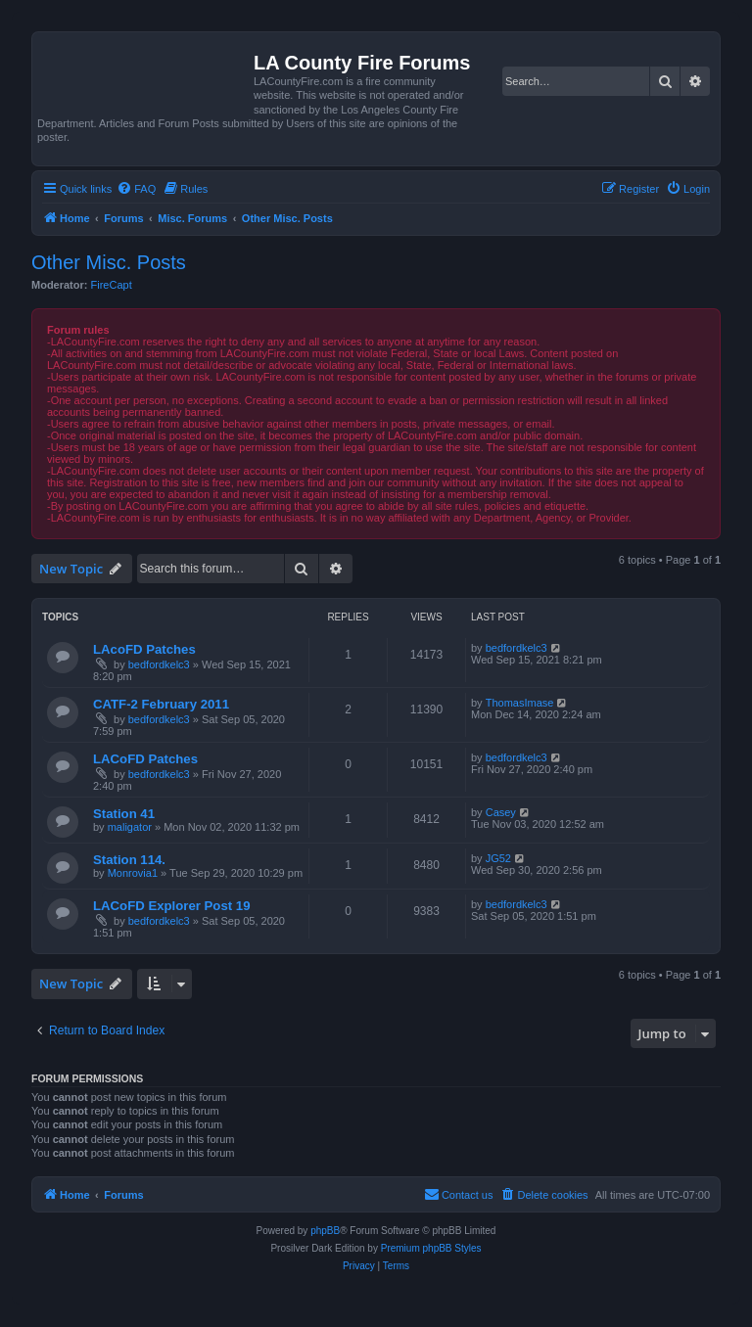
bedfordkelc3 (159, 664)
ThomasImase (520, 703)
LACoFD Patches (145, 759)
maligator (130, 827)
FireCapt (111, 285)
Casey (501, 812)
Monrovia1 (133, 873)
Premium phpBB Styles (431, 1248)
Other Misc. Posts (108, 262)
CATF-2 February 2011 (161, 704)
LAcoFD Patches (144, 649)
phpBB (325, 1230)
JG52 (498, 858)
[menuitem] (136, 189)
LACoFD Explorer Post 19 (171, 905)
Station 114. (129, 859)
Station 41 (124, 813)
